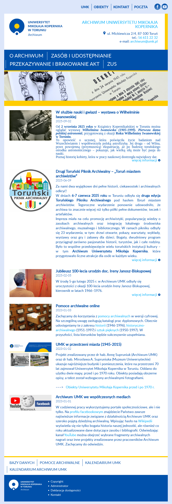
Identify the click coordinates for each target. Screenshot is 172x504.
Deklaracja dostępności (66, 490)
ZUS (112, 64)
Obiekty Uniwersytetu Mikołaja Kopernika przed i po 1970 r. (110, 387)
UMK (85, 7)
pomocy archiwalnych (114, 316)
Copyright (57, 481)
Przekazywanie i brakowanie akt (54, 64)
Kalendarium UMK (103, 463)
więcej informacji (144, 160)
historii (100, 325)
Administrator (59, 486)
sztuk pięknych (108, 330)
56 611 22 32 (148, 37)
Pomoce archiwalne (60, 463)
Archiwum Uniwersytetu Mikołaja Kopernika (120, 25)
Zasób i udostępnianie (81, 56)
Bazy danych (21, 463)
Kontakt (121, 7)
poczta (141, 7)
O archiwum (26, 56)
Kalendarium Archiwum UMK (38, 469)
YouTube (70, 435)
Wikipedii (145, 421)
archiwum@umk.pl (144, 41)
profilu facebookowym (86, 412)
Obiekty (101, 7)
